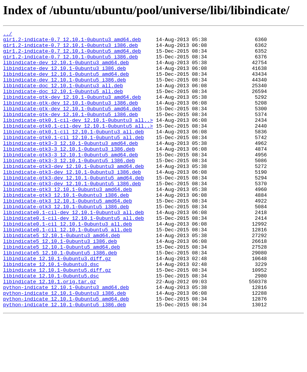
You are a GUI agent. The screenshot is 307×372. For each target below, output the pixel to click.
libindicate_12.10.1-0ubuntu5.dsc (51, 325)
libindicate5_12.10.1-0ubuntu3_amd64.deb (61, 276)
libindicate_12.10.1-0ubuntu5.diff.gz (57, 318)
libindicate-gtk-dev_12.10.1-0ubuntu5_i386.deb (70, 131)
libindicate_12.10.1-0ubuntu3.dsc (51, 311)
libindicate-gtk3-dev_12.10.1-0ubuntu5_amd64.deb (73, 207)
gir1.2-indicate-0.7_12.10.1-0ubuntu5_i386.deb (70, 62)
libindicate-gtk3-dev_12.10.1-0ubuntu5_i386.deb (72, 214)
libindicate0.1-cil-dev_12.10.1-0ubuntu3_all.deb (73, 249)
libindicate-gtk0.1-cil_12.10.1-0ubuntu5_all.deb (73, 159)
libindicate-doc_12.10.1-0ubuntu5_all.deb (63, 103)
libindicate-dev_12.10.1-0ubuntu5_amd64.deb (66, 83)
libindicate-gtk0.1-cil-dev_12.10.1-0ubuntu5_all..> (78, 145)
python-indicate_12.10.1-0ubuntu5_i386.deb (64, 359)
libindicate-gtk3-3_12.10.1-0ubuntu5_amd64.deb (70, 179)
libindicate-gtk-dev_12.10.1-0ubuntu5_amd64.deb (72, 124)
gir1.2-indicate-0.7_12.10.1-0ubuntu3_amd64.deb (72, 41)
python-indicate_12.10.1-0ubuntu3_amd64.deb (66, 338)
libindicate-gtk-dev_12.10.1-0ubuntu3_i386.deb (70, 117)
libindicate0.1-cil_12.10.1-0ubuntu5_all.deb (67, 269)
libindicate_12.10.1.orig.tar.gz (49, 332)
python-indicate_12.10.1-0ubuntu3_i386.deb (64, 345)
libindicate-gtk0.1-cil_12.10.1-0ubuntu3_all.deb (73, 152)
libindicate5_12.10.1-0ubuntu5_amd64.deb (61, 290)
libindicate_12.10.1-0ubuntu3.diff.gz (57, 304)
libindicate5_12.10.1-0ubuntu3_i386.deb (60, 283)
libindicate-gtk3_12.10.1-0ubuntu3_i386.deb (66, 228)
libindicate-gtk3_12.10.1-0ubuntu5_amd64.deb (67, 235)
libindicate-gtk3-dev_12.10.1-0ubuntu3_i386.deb (72, 200)
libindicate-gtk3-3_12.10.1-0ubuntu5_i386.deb (69, 186)
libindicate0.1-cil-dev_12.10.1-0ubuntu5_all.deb (73, 255)
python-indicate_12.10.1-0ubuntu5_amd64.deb (66, 352)
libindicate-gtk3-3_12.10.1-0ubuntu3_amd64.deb (70, 166)
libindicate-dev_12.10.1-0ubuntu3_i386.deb (64, 76)
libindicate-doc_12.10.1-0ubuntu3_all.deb (63, 96)
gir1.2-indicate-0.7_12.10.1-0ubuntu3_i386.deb (70, 48)
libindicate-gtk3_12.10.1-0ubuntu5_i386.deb (66, 242)
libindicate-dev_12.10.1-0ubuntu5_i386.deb (64, 89)
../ (7, 34)
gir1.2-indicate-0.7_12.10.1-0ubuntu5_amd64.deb (72, 55)
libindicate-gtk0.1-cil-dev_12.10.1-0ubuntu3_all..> (78, 138)
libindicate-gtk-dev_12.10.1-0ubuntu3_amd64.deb (72, 110)
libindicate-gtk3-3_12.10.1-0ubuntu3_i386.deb (69, 172)
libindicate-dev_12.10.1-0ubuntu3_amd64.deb (66, 69)
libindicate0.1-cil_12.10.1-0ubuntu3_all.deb (67, 262)
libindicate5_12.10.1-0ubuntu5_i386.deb (60, 297)
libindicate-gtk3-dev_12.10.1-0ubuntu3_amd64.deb (73, 193)
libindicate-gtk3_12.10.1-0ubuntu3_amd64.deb (67, 221)
